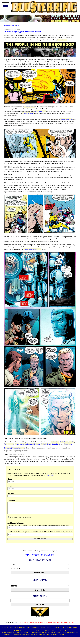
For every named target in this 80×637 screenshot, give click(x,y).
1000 (31, 448)
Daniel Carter (64, 442)
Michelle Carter (46, 444)
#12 (66, 119)
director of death (45, 448)
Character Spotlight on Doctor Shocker (22, 31)
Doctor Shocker (62, 40)
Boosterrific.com (9, 25)
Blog (18, 25)
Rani (5, 444)
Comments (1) (8, 448)
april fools (36, 448)
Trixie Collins (55, 442)
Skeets (17, 444)
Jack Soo (71, 442)
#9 (29, 107)
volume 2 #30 (32, 249)
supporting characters (21, 451)
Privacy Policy (50, 475)
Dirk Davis (10, 444)
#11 (28, 113)
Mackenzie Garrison (26, 444)
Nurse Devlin (56, 444)
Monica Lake (68, 444)
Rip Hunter (36, 444)
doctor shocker (56, 448)
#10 (40, 111)
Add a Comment (19, 448)
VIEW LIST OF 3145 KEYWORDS (40, 555)
